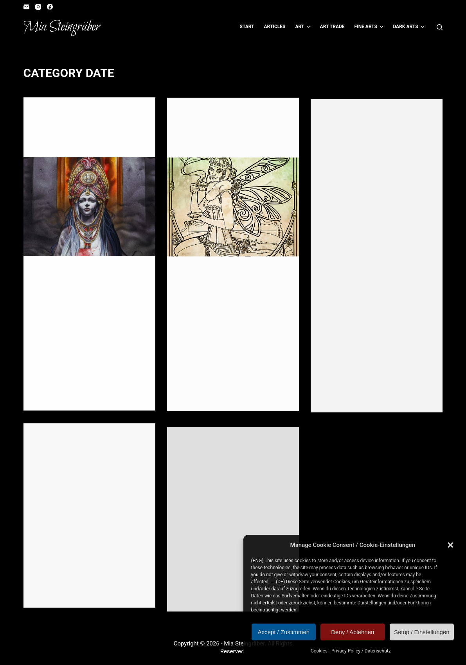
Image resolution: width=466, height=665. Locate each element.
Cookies (319, 651)
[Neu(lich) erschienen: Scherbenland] (89, 207)
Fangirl (74, 113)
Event (56, 113)
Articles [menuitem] (275, 26)
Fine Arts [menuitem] (369, 26)
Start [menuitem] (247, 26)
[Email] (26, 7)
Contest (189, 115)
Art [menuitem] (303, 26)
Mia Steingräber (61, 27)
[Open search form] (440, 27)
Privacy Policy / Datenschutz (361, 651)
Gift (90, 113)
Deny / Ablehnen (352, 632)
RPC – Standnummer (76, 460)
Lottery (258, 115)
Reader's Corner (55, 120)
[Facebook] (50, 7)
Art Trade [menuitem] (332, 26)
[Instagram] (38, 7)
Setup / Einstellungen (422, 632)
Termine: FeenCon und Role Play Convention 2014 (224, 499)
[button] (450, 545)
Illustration (114, 113)
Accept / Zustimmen (284, 632)
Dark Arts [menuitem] (409, 26)
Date (41, 113)
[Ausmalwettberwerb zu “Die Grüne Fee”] (233, 209)
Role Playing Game (101, 120)
